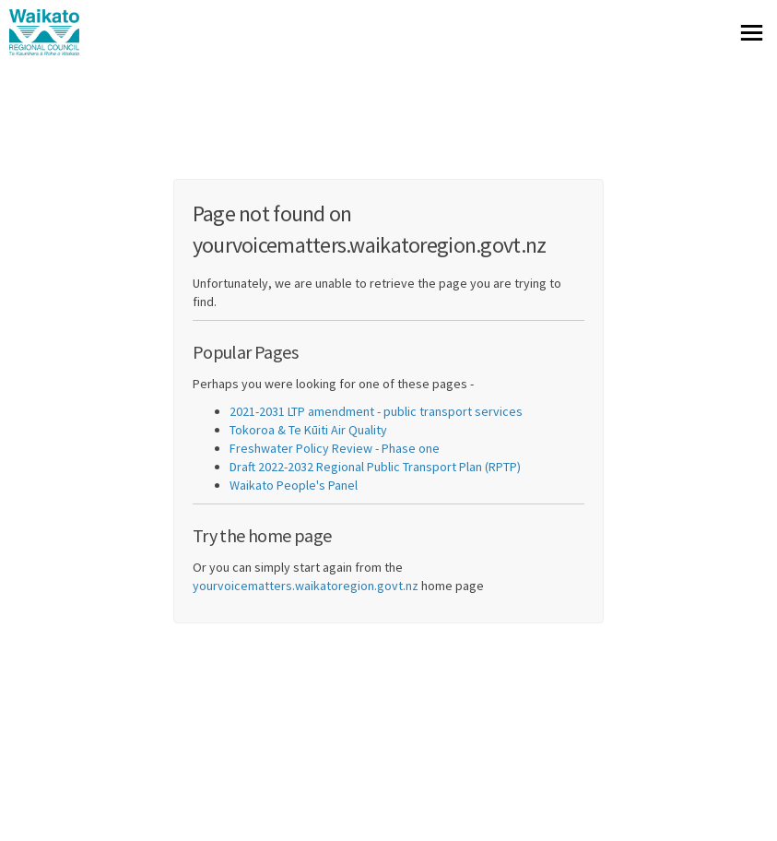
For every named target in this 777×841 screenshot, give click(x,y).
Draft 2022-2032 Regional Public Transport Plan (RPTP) (375, 466)
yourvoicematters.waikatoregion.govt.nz (305, 585)
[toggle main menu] (752, 33)
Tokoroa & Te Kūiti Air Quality (308, 429)
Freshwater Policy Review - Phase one (335, 448)
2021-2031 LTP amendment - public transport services (376, 411)
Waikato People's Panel (294, 485)
